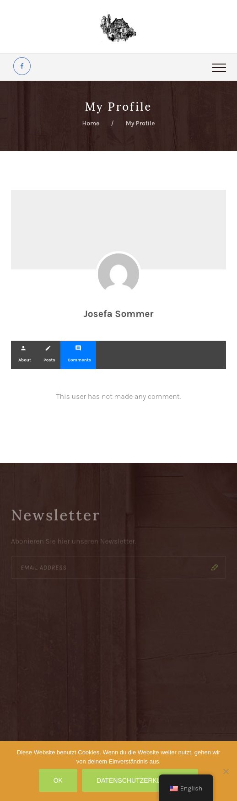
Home (91, 123)
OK (58, 780)
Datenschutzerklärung (140, 780)
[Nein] (225, 771)
